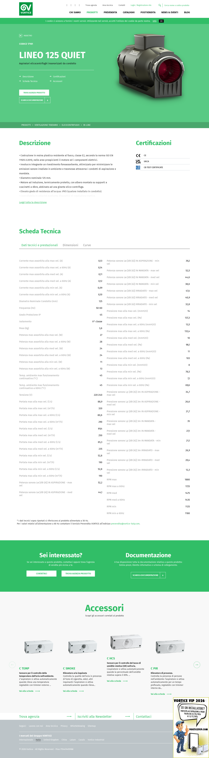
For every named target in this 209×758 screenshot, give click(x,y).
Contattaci (41, 573)
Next (196, 664)
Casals (82, 740)
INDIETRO (28, 35)
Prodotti (92, 12)
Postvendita (148, 12)
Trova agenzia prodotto (34, 93)
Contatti (122, 5)
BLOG (187, 12)
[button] (34, 100)
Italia (38, 740)
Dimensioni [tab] (70, 245)
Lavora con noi (36, 726)
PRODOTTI (26, 125)
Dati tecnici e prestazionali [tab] (39, 245)
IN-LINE (86, 125)
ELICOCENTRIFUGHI (70, 125)
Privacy (64, 726)
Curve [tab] (87, 245)
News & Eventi (169, 12)
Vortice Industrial (96, 740)
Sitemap (92, 726)
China (64, 740)
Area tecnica (108, 5)
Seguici (22, 726)
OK (161, 21)
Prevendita (110, 12)
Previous (12, 664)
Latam (73, 740)
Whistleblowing (77, 726)
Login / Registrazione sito (141, 5)
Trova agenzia (91, 5)
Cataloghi (129, 12)
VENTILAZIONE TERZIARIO (46, 125)
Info (154, 21)
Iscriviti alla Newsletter (104, 716)
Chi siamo (75, 12)
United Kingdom (51, 740)
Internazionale (26, 740)
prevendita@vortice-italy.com (125, 523)
